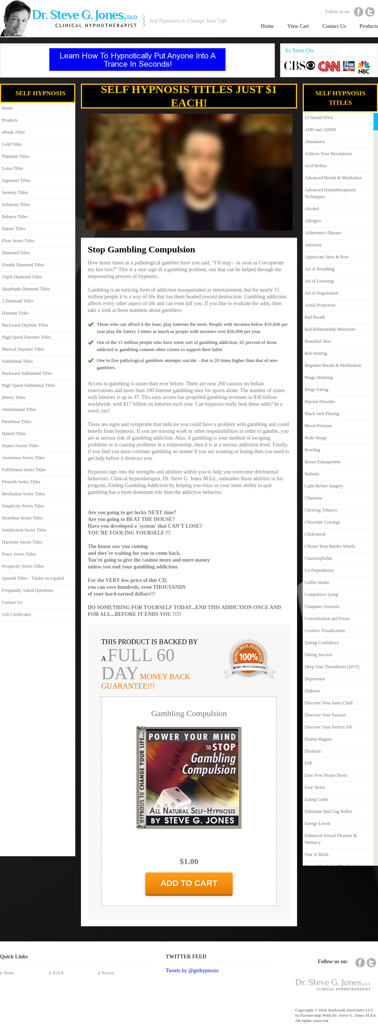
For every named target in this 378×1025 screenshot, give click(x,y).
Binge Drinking (319, 377)
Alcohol (312, 208)
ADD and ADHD (320, 129)
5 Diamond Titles (17, 301)
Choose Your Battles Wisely (330, 546)
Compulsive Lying (321, 594)
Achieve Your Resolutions (328, 153)
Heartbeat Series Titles (22, 518)
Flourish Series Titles (21, 481)
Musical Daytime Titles (23, 349)
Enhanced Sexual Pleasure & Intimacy (331, 839)
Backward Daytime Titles (25, 325)
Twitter (370, 12)
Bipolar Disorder (320, 401)
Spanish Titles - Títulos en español (33, 578)
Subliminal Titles (17, 361)
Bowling (312, 449)
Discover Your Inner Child (328, 703)
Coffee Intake (317, 582)
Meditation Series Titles (23, 493)
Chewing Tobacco (321, 510)
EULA (58, 972)
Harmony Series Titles (22, 542)
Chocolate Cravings (322, 522)
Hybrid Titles (14, 433)
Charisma (313, 498)
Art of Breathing (319, 269)
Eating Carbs (316, 799)
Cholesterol (315, 534)
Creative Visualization (325, 630)
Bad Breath (315, 317)
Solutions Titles (16, 204)
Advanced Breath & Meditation (333, 177)
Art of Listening (319, 281)
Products (369, 26)
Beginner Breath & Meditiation (333, 365)
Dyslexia (313, 751)
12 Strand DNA (319, 117)
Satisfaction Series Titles (24, 530)
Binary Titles (13, 397)
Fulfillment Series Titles (24, 469)
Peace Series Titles (19, 554)
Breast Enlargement (322, 461)
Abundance (315, 141)
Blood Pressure (318, 425)
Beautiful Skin (318, 341)
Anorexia (313, 244)
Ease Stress (315, 787)
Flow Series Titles (18, 240)
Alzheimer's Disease (323, 232)
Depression (315, 678)
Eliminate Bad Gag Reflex (328, 811)
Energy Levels (318, 823)
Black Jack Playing (322, 413)
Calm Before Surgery (324, 486)
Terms (9, 972)
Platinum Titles (15, 156)
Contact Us (334, 26)
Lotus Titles (12, 168)
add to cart (188, 883)
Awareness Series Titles (23, 457)
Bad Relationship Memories (330, 329)
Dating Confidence (322, 642)
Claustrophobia (318, 558)
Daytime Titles (15, 313)
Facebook (358, 12)
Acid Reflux (316, 165)
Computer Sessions (322, 606)
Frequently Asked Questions (27, 590)
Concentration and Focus (327, 618)
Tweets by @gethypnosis (192, 970)
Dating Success (318, 654)
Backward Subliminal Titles (27, 373)
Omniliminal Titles (19, 409)
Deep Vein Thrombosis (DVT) (332, 666)
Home (267, 26)
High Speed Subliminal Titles (28, 385)
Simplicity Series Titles (23, 506)
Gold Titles (12, 144)
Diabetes (312, 691)
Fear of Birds (316, 854)
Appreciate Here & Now (327, 257)
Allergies (313, 220)
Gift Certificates (16, 614)
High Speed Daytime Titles (26, 337)
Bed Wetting (316, 353)
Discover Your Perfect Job (328, 727)
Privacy (108, 972)
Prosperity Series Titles (23, 566)
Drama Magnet (318, 739)
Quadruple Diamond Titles (26, 289)
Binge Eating (316, 389)
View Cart (298, 26)
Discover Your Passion (325, 715)
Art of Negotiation (321, 293)
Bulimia (312, 474)
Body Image (316, 437)
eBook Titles (13, 132)
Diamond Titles (16, 252)
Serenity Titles (15, 192)
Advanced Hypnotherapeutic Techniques (331, 193)
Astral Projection (320, 305)
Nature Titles (13, 228)
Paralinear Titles (16, 421)
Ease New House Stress (326, 775)
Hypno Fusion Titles (20, 445)
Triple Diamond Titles (22, 277)
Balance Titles (14, 216)
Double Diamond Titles (23, 264)
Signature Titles (16, 180)
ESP (308, 763)
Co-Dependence (319, 570)
